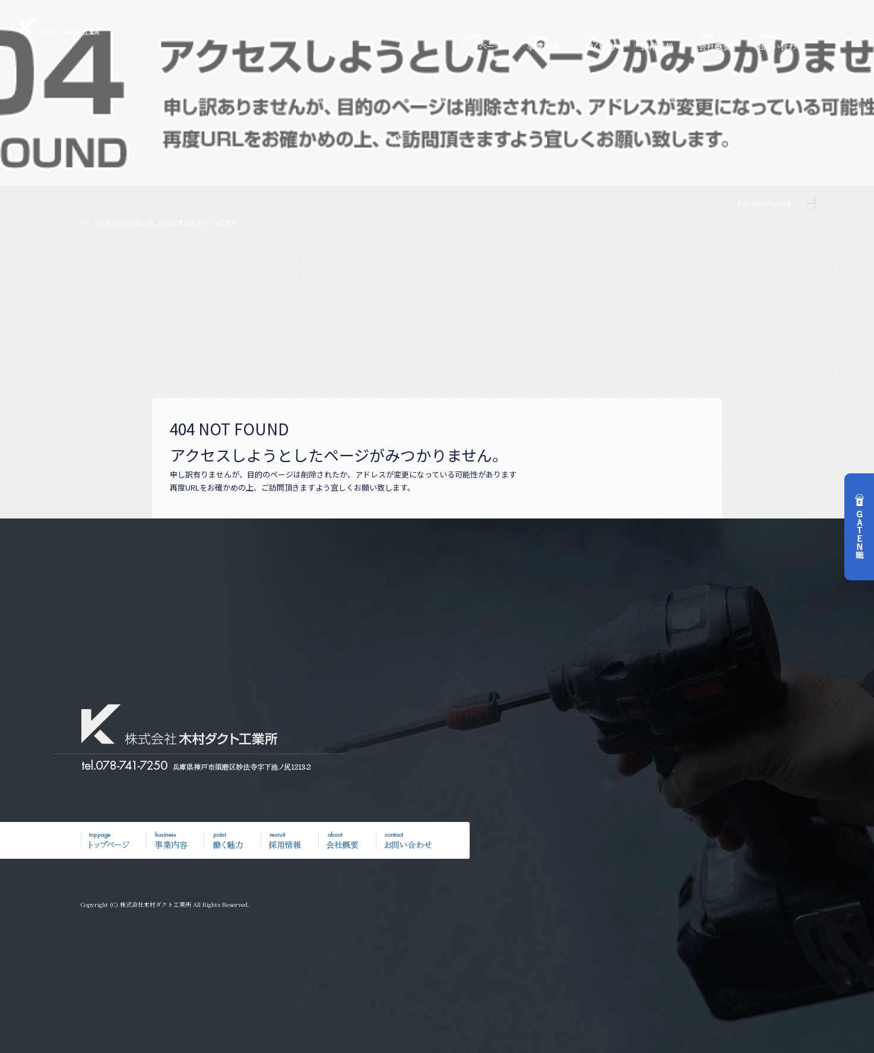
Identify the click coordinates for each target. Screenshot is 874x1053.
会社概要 (721, 42)
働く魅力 (605, 42)
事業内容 (547, 42)
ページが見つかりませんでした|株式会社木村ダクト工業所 (159, 222)
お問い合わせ (782, 42)
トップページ (485, 42)
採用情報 (663, 42)
